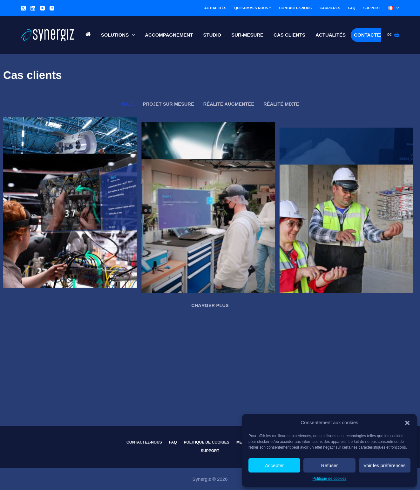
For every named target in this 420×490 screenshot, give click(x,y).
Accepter (274, 465)
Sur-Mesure (247, 35)
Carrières (330, 8)
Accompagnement (169, 35)
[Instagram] (52, 8)
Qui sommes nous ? (252, 8)
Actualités (215, 8)
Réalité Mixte (281, 104)
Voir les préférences (384, 465)
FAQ (352, 8)
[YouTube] (42, 8)
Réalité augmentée (228, 104)
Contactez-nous (295, 8)
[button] (407, 423)
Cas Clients (289, 35)
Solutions (119, 35)
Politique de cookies (330, 478)
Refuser (329, 465)
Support (371, 8)
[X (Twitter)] (23, 8)
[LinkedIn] (32, 8)
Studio (212, 35)
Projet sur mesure (168, 104)
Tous (127, 104)
